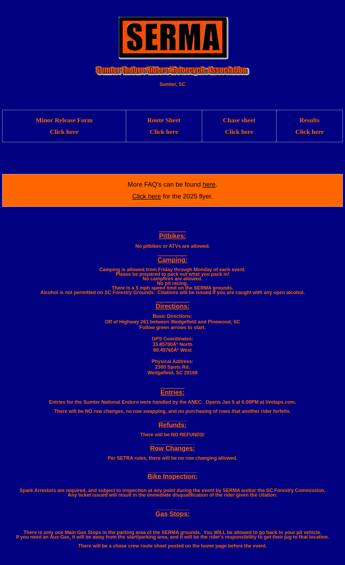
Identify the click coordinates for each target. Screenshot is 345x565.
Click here (146, 196)
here (209, 184)
